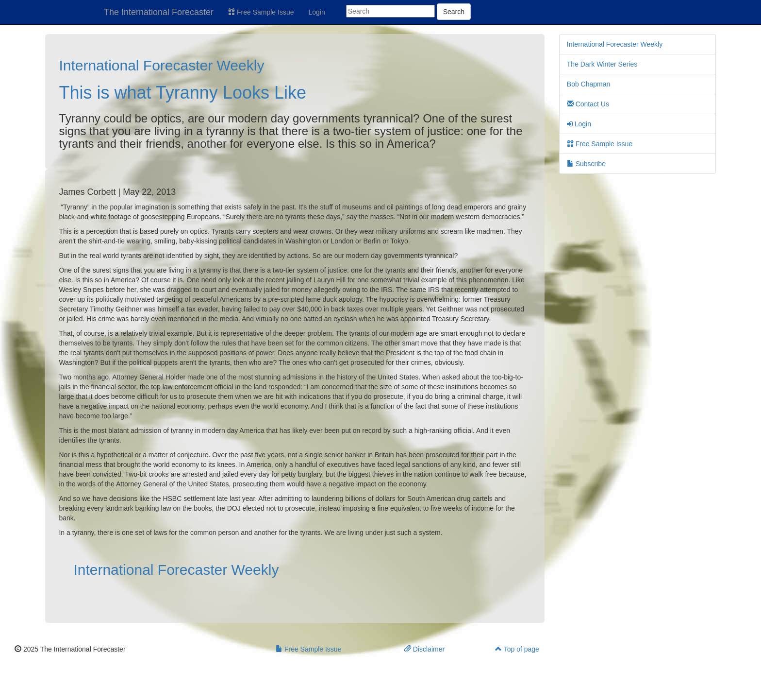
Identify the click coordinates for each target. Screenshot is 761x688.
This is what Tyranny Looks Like (182, 93)
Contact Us (588, 104)
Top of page (517, 649)
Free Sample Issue (261, 12)
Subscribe (586, 164)
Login (317, 12)
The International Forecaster (159, 12)
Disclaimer (424, 649)
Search (453, 12)
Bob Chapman (589, 84)
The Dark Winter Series (602, 64)
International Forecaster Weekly (161, 65)
